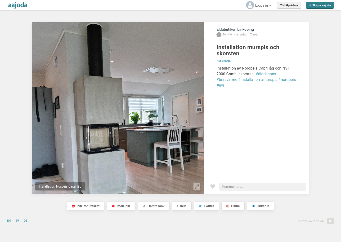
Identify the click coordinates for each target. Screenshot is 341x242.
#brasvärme (226, 79)
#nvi (220, 85)
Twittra (206, 206)
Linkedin (260, 206)
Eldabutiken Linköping (235, 29)
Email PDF (121, 206)
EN (9, 220)
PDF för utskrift (85, 206)
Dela (181, 206)
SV (17, 220)
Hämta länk (154, 206)
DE (25, 220)
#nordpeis (287, 79)
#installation (249, 79)
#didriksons (266, 74)
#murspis (269, 79)
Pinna (233, 206)
